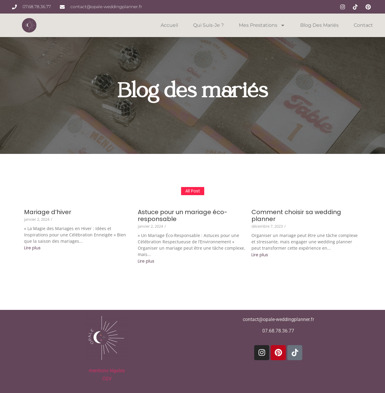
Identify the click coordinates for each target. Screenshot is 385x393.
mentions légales (107, 370)
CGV (107, 379)
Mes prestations (262, 25)
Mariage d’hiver (47, 212)
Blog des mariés (319, 25)
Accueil (169, 25)
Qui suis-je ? (208, 25)
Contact (363, 25)
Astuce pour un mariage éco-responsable (182, 216)
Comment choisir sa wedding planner (296, 216)
